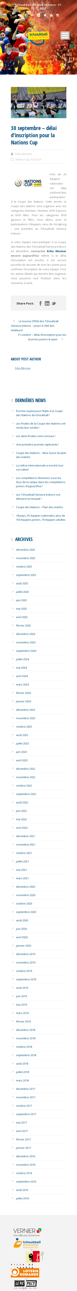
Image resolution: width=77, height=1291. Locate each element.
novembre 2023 (25, 718)
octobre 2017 (24, 1106)
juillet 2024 (22, 659)
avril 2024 (22, 676)
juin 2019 (21, 996)
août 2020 (22, 920)
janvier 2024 (23, 701)
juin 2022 (21, 811)
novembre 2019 (25, 962)
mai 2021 (21, 870)
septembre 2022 (26, 794)
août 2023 (22, 735)
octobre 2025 (24, 566)
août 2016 (22, 1190)
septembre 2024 (26, 651)
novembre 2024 (25, 642)
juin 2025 (21, 600)
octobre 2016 (24, 1173)
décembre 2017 (25, 1089)
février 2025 (23, 625)
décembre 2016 (25, 1156)
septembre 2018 (26, 1055)
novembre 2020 (25, 895)
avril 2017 (22, 1131)
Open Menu (65, 35)
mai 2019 (21, 1004)
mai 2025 (21, 608)
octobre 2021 (24, 853)
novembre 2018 (25, 1038)
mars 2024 (22, 684)
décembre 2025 (25, 549)
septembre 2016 (26, 1181)
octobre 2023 (24, 726)
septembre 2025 (26, 575)
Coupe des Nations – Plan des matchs (39, 507)
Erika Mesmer (23, 154)
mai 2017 (21, 1122)
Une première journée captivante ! (37, 444)
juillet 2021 (22, 861)
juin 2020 (21, 929)
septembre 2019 (26, 979)
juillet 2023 (22, 743)
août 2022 (22, 802)
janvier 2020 (23, 945)
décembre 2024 (25, 634)
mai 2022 (21, 819)
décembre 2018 (25, 1030)
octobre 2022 (24, 785)
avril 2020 (22, 937)
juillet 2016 (22, 1198)
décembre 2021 (25, 836)
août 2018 (22, 1063)
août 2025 (22, 583)
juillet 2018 (22, 1072)
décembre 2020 (25, 886)
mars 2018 (22, 1080)
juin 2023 (21, 752)
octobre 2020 (24, 903)
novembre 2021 (25, 844)
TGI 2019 (36, 159)
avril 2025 (22, 617)
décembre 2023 (25, 710)
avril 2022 (22, 828)
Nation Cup (22, 159)
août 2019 (22, 988)
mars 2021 (22, 878)
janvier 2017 (23, 1148)
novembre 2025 (25, 558)
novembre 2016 (25, 1164)
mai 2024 (21, 667)
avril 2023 (22, 760)
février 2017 (23, 1139)
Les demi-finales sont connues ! (35, 436)
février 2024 (23, 693)
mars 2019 (22, 1013)
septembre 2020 (26, 912)
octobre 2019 (24, 971)
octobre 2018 (24, 1047)
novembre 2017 (25, 1097)
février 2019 (23, 1021)
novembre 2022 (25, 777)
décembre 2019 (25, 954)
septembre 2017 (26, 1114)
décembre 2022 (25, 769)
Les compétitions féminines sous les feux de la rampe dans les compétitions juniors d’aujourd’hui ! (40, 482)
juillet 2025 (22, 592)
